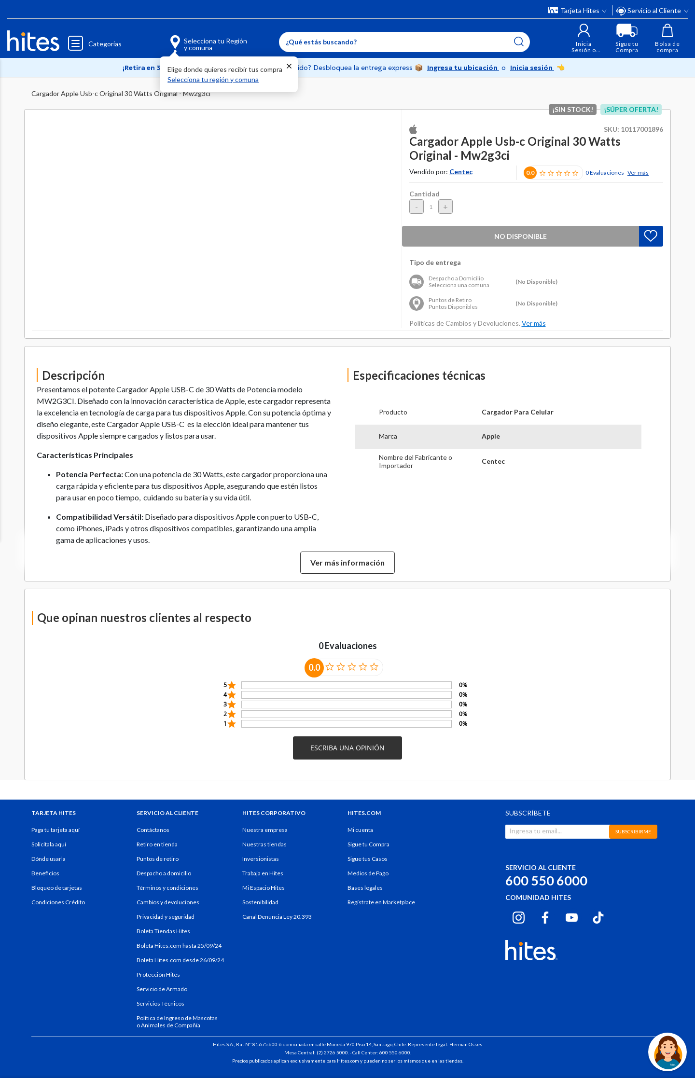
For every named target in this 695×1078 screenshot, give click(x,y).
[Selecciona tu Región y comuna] (194, 38)
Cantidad (424, 194)
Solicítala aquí (48, 844)
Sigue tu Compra (368, 844)
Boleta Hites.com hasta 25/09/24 (179, 945)
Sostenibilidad (260, 902)
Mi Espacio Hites (263, 887)
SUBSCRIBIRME (633, 831)
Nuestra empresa (265, 829)
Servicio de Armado (162, 989)
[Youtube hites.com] (572, 916)
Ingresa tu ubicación (463, 67)
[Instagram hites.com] (519, 916)
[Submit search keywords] (519, 41)
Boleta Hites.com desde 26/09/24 (180, 960)
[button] (584, 38)
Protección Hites (158, 974)
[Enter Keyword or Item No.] (404, 42)
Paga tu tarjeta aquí (55, 829)
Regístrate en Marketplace (381, 902)
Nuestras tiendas (264, 844)
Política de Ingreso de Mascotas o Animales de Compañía (177, 1021)
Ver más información (347, 562)
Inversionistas (260, 858)
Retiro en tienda (157, 844)
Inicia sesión (532, 67)
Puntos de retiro (158, 858)
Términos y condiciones (167, 887)
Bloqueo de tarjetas (56, 887)
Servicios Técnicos (160, 1003)
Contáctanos (153, 829)
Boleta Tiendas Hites (163, 931)
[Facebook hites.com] (545, 916)
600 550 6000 (546, 880)
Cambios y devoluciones (168, 902)
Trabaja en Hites (262, 873)
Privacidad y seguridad (166, 916)
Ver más (638, 172)
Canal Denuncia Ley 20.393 (277, 916)
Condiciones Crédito (58, 902)
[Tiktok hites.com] (598, 916)
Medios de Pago (368, 873)
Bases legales (365, 887)
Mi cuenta (360, 829)
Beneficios (45, 873)
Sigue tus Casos (368, 858)
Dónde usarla (48, 858)
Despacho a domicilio (164, 873)
